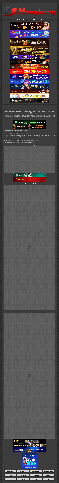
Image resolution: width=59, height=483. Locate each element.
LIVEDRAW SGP (35, 471)
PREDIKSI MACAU (48, 475)
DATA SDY (23, 479)
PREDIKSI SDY (23, 475)
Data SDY (33, 19)
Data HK (19, 19)
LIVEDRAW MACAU (48, 471)
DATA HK (10, 479)
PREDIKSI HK (10, 475)
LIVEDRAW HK (10, 471)
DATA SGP (36, 479)
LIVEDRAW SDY (23, 471)
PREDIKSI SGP (36, 475)
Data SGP (40, 19)
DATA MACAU (48, 479)
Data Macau (25, 19)
